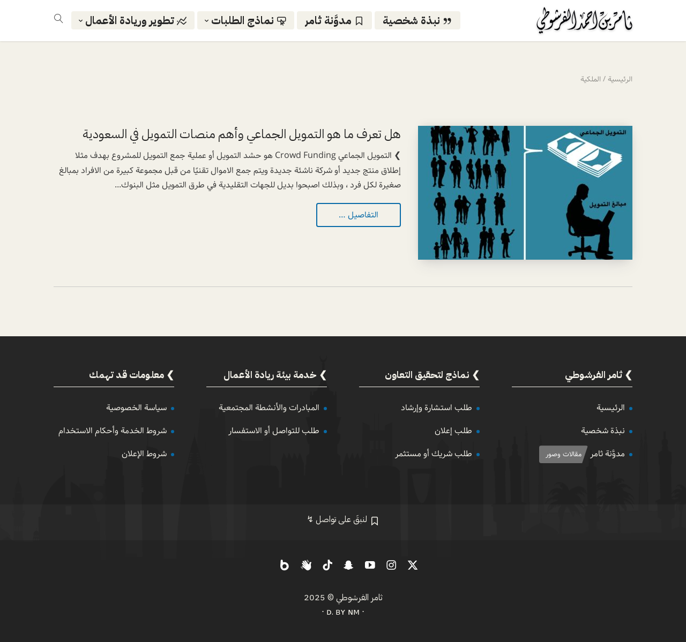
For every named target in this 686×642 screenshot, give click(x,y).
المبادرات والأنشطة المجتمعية (269, 407)
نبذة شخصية (603, 430)
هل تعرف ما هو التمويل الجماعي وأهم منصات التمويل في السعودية (242, 134)
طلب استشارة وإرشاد (436, 407)
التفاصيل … (358, 215)
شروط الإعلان (144, 453)
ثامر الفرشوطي (359, 597)
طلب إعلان (453, 430)
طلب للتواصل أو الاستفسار (273, 430)
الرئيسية (610, 407)
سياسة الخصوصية (136, 407)
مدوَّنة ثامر (607, 453)
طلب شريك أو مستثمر (433, 453)
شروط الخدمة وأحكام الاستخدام (112, 430)
